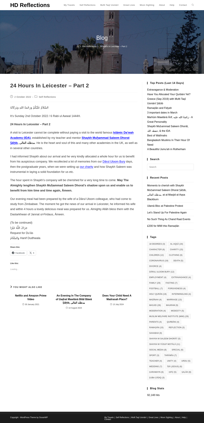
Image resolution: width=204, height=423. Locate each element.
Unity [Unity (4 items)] (171, 361)
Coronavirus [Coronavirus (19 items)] (158, 261)
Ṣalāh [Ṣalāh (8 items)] (186, 372)
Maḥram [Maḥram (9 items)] (172, 305)
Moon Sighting (166, 417)
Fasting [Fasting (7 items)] (172, 283)
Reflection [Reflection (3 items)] (177, 327)
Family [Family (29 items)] (154, 283)
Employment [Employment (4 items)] (157, 277)
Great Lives (153, 417)
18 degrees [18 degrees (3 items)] (157, 244)
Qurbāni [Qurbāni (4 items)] (173, 322)
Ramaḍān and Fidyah (159, 108)
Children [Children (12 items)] (156, 255)
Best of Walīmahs (157, 135)
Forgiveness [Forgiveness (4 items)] (177, 288)
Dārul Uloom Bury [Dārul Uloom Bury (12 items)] (161, 272)
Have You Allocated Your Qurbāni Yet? (168, 94)
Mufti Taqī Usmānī (138, 417)
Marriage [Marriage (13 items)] (174, 300)
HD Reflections (30, 5)
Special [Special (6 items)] (177, 350)
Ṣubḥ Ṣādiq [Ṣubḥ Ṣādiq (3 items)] (156, 378)
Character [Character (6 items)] (157, 249)
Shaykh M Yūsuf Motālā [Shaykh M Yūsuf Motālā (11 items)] (164, 344)
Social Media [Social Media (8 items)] (158, 350)
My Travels (109, 417)
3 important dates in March (162, 112)
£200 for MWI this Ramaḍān (163, 226)
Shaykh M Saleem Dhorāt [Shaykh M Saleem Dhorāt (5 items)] (164, 339)
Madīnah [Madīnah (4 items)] (155, 300)
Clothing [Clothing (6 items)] (175, 255)
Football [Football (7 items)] (156, 288)
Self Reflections (47, 97)
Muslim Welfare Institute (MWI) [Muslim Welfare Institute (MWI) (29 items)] (169, 316)
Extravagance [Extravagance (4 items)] (181, 277)
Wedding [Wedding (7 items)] (155, 366)
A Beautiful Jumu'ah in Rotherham (166, 149)
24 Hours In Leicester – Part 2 (113, 46)
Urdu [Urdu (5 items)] (186, 361)
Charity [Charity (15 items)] (176, 249)
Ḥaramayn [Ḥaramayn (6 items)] (156, 372)
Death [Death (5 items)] (178, 261)
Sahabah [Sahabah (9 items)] (155, 333)
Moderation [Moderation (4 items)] (157, 311)
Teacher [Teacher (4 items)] (155, 361)
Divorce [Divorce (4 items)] (155, 266)
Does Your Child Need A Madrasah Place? (116, 297)
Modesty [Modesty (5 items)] (177, 311)
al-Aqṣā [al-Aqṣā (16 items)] (176, 244)
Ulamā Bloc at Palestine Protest (165, 205)
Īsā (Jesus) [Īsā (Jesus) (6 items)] (174, 366)
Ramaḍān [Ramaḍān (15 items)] (156, 327)
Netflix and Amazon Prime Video (31, 297)
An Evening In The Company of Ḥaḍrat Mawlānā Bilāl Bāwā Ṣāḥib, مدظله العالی (74, 299)
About (177, 417)
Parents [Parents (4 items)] (155, 322)
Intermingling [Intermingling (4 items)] (181, 294)
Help (184, 417)
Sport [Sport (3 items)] (154, 355)
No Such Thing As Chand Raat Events (168, 219)
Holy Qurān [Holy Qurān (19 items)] (158, 294)
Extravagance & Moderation (162, 89)
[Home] (78, 46)
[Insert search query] (170, 167)
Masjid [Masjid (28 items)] (155, 305)
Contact (107, 419)
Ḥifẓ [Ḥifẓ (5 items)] (172, 372)
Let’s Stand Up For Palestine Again (167, 212)
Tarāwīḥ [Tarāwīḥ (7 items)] (170, 355)
